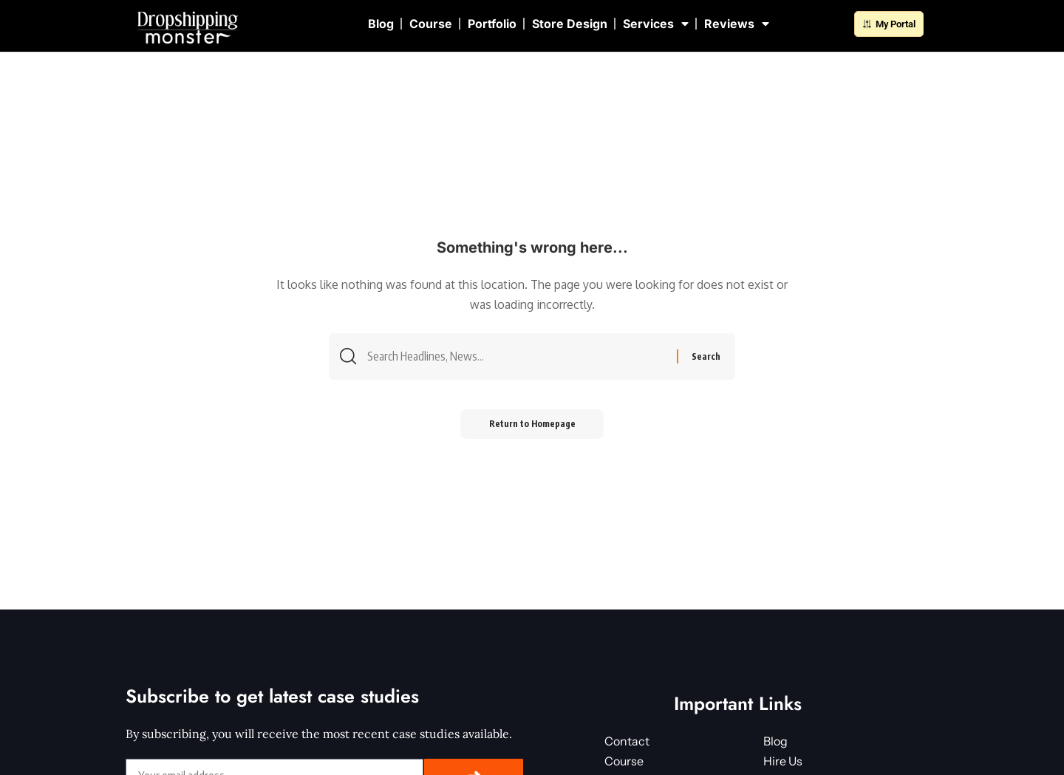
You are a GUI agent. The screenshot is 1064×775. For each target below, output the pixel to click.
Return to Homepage (532, 425)
